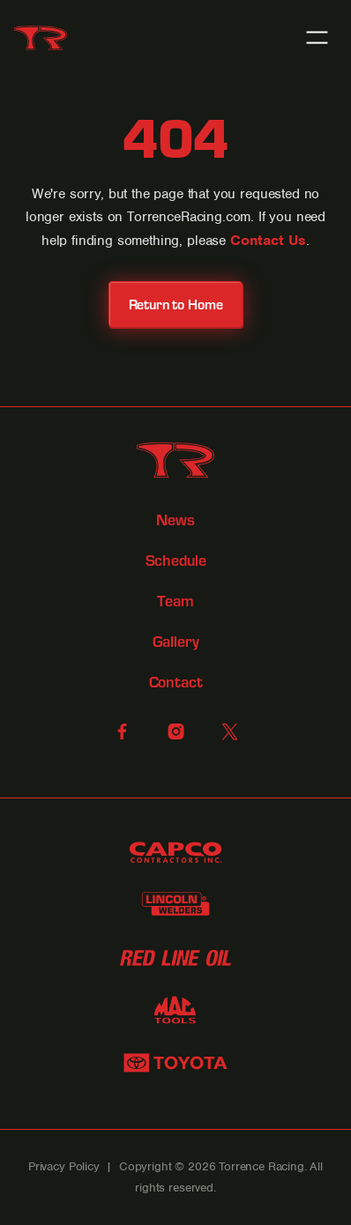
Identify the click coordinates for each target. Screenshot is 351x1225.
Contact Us (268, 240)
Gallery (176, 642)
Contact (176, 682)
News (175, 520)
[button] (317, 37)
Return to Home (176, 303)
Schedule (176, 561)
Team (175, 601)
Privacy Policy (64, 1166)
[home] (40, 38)
